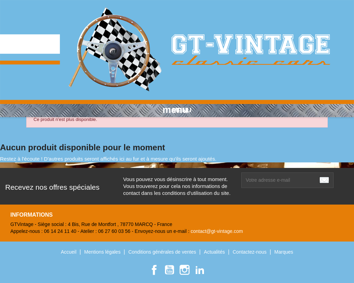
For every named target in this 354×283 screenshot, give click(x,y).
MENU (177, 109)
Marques (283, 252)
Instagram (185, 270)
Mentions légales (103, 252)
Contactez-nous (250, 252)
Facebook (154, 270)
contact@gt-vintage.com (216, 231)
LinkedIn (200, 270)
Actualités (215, 252)
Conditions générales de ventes (162, 252)
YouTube (169, 270)
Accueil (69, 252)
